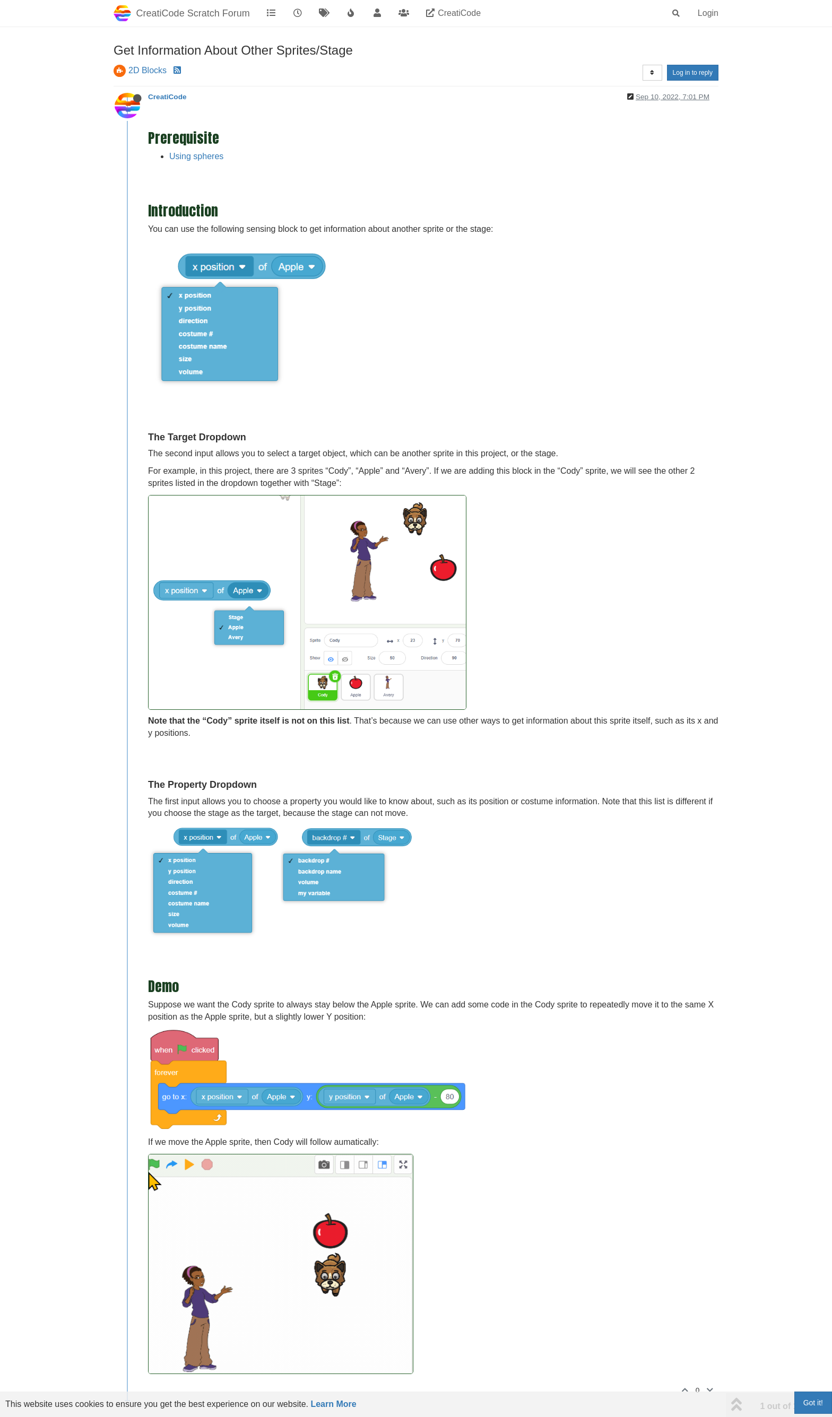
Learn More (333, 1404)
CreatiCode (167, 97)
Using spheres (196, 156)
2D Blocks (147, 70)
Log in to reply (693, 72)
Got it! (813, 1402)
